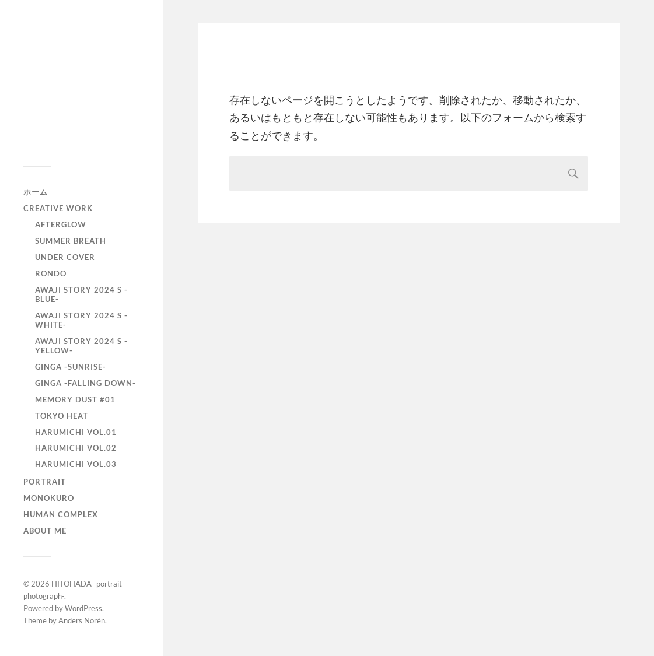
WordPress (83, 608)
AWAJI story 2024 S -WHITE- (81, 320)
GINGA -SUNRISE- (70, 366)
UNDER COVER (65, 257)
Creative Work (58, 208)
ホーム (35, 192)
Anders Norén (81, 620)
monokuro (48, 498)
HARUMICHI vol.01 (76, 432)
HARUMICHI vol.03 (76, 464)
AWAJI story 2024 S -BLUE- (81, 294)
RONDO (51, 273)
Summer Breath (70, 240)
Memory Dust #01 (75, 399)
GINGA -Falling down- (85, 383)
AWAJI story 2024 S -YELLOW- (81, 345)
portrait (44, 481)
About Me (45, 530)
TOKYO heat (61, 415)
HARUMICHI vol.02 (76, 447)
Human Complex (60, 514)
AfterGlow (60, 224)
